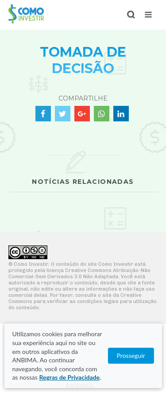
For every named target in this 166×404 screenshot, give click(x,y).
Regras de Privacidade (69, 377)
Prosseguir (131, 355)
